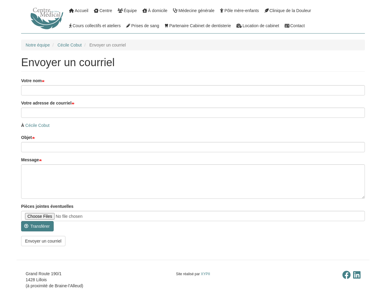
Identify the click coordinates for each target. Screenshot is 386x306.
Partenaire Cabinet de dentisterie (198, 25)
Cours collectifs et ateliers (95, 25)
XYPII (205, 274)
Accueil (78, 10)
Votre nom (31, 80)
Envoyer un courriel (43, 241)
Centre (103, 10)
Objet (26, 137)
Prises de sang (142, 25)
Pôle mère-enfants (239, 10)
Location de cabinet (257, 25)
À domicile (154, 10)
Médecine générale (193, 10)
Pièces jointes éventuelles (47, 206)
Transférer (37, 226)
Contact (295, 25)
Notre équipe (38, 45)
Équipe (127, 10)
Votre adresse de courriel (46, 103)
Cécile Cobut (70, 45)
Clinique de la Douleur (287, 10)
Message (30, 159)
